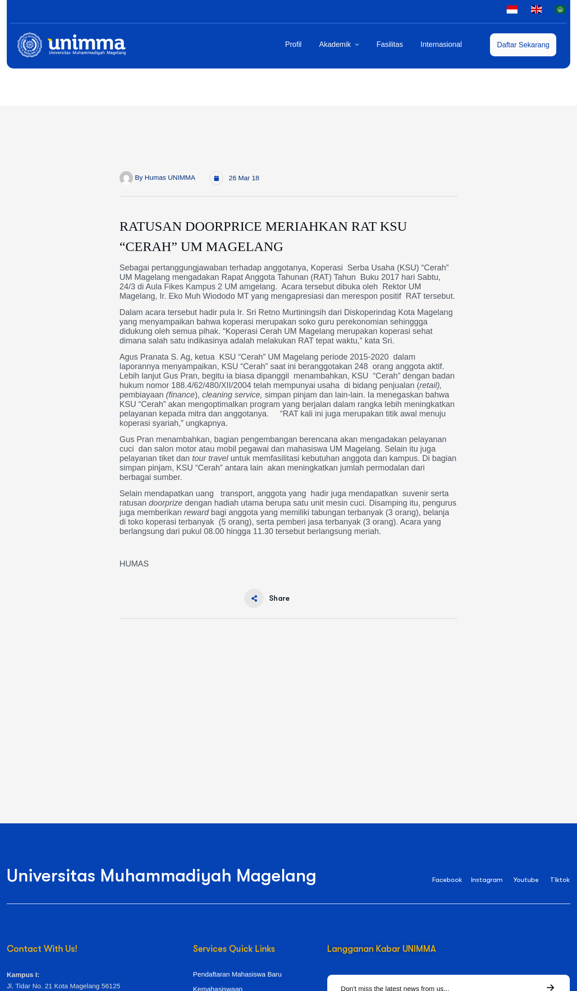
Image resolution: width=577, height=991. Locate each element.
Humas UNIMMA (170, 177)
